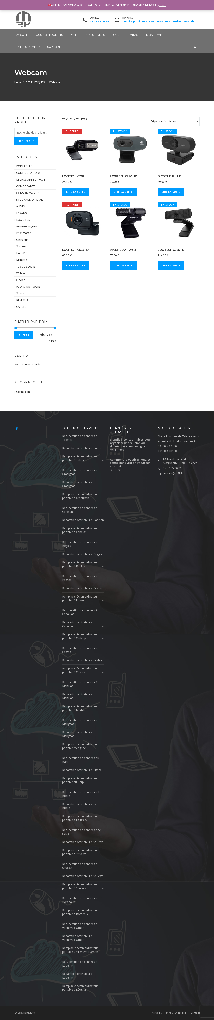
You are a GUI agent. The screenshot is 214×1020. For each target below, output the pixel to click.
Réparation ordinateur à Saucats (82, 876)
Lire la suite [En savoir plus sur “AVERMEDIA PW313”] (123, 265)
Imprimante (23, 233)
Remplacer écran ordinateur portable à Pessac (80, 598)
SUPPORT (53, 46)
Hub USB (22, 253)
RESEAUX (22, 300)
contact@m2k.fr (173, 473)
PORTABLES (24, 166)
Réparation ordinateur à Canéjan (83, 520)
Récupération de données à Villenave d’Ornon (79, 926)
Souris (20, 293)
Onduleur (22, 239)
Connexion (23, 391)
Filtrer (23, 335)
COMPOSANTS (25, 186)
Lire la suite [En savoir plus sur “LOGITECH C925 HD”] (171, 265)
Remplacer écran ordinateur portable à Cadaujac (80, 636)
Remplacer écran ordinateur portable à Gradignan (80, 496)
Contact (133, 34)
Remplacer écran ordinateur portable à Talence (80, 458)
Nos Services (95, 34)
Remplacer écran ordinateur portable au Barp (80, 780)
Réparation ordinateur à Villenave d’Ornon (77, 938)
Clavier (20, 280)
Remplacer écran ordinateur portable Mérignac (80, 746)
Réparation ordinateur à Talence (82, 448)
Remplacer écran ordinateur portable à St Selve (80, 852)
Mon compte (155, 34)
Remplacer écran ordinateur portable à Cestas (80, 670)
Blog (116, 34)
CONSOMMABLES (28, 193)
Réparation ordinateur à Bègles (82, 554)
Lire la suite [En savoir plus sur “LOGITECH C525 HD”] (75, 265)
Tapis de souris (25, 266)
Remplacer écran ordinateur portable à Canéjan (80, 530)
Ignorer (161, 5)
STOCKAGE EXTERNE (29, 199)
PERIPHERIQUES (35, 82)
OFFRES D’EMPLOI (28, 46)
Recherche (26, 141)
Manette (21, 260)
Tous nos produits (48, 34)
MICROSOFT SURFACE (30, 179)
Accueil (22, 34)
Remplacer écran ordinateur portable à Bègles (80, 564)
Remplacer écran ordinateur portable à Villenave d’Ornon (80, 950)
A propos (180, 1012)
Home (17, 82)
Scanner (21, 246)
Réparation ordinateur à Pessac (82, 588)
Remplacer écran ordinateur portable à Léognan (80, 987)
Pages (74, 34)
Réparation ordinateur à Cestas (82, 660)
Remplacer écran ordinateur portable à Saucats (80, 886)
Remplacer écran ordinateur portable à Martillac (80, 708)
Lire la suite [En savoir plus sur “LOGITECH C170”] (75, 192)
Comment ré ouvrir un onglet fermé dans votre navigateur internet (130, 463)
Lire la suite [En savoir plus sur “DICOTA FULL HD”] (171, 192)
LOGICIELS (23, 220)
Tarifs (167, 1012)
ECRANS (21, 213)
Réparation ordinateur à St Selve (82, 842)
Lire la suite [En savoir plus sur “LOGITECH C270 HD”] (123, 192)
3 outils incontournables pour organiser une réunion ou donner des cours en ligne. (130, 443)
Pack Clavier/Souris (28, 286)
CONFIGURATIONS (28, 173)
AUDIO (20, 206)
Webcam (21, 273)
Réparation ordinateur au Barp (81, 770)
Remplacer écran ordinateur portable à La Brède (80, 818)
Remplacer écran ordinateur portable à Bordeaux (80, 912)
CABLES (21, 307)
